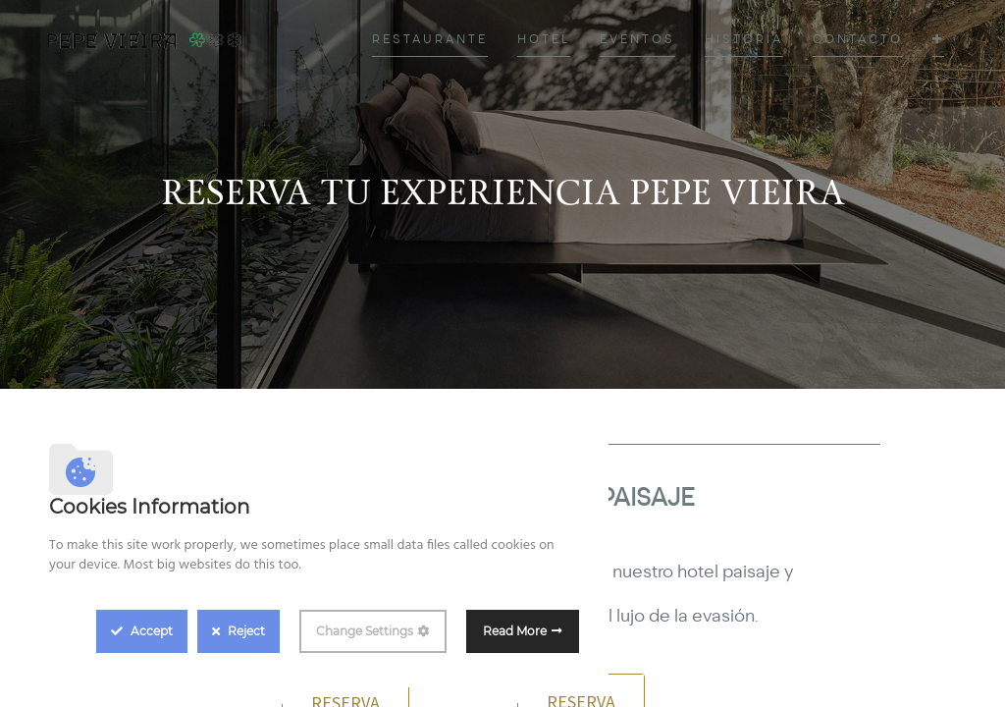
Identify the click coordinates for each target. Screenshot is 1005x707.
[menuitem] (430, 40)
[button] (938, 40)
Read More (515, 631)
